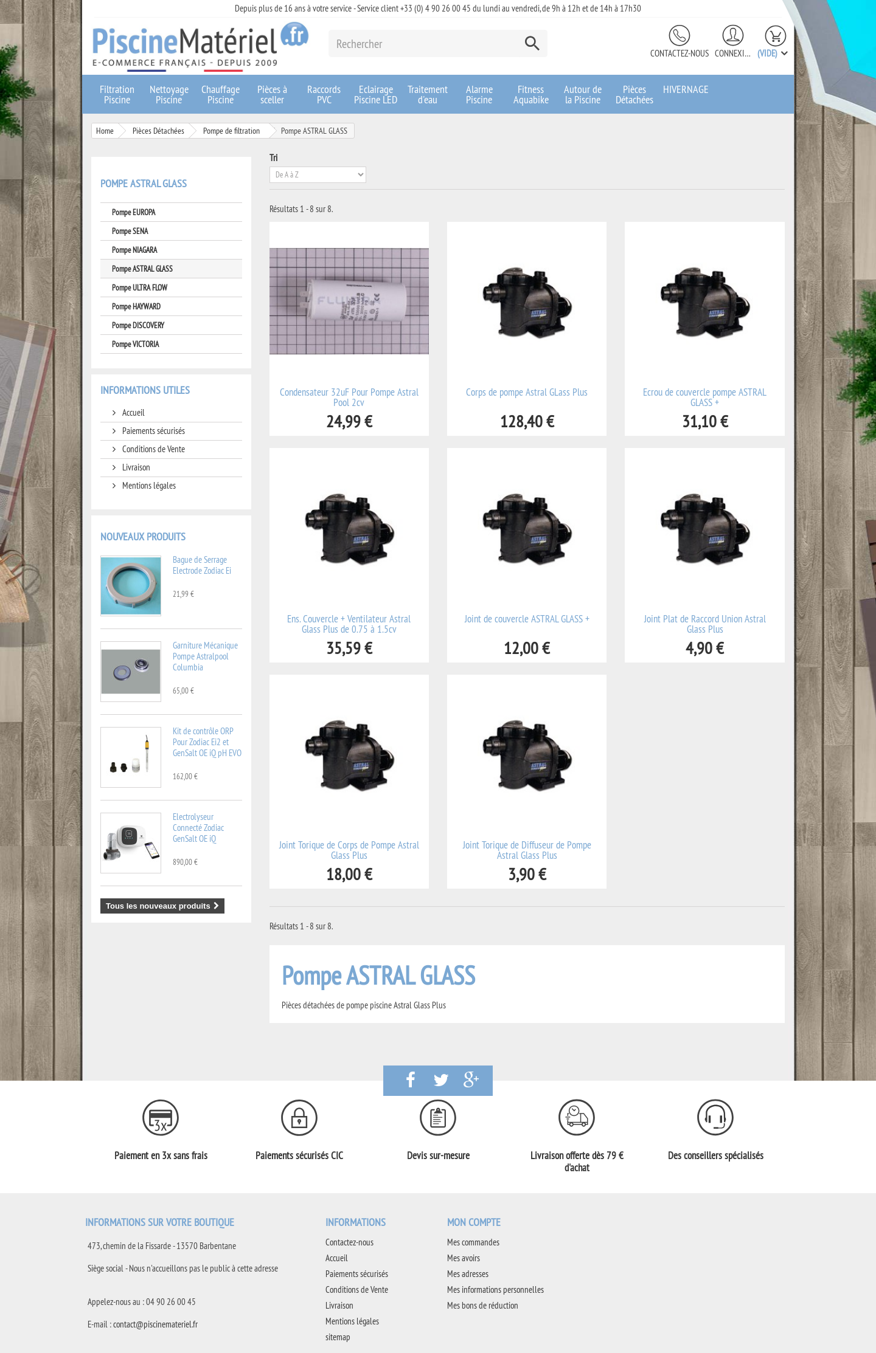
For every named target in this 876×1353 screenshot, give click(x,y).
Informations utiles (145, 390)
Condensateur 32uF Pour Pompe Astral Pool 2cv (349, 397)
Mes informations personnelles (495, 1289)
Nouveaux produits (143, 536)
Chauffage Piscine (220, 94)
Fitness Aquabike (531, 94)
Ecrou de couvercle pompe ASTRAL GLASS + (704, 397)
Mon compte (474, 1222)
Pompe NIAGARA (134, 250)
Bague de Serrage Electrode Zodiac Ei (202, 565)
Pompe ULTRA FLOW (139, 287)
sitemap (337, 1337)
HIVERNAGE (686, 89)
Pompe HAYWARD (136, 306)
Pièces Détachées (634, 94)
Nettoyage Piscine (169, 94)
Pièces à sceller (272, 94)
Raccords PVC (324, 94)
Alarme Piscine (479, 94)
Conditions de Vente (152, 449)
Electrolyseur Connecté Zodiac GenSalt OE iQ (198, 827)
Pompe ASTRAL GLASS (142, 269)
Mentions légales (148, 485)
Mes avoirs (463, 1258)
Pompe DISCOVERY (138, 325)
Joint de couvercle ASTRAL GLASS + (527, 619)
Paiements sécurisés (152, 430)
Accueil (132, 412)
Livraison (135, 467)
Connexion (733, 53)
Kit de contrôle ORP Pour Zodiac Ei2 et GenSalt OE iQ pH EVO (207, 742)
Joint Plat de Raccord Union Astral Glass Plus (705, 624)
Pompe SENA (130, 231)
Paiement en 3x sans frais (160, 1155)
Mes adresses (467, 1273)
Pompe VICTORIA (135, 344)
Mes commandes (473, 1242)
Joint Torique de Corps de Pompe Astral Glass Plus (349, 850)
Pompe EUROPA (133, 212)
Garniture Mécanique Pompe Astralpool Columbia (205, 656)
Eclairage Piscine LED (375, 94)
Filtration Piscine (117, 94)
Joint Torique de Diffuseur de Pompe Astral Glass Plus (527, 850)
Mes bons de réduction (482, 1305)
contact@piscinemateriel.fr (155, 1324)
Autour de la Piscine (583, 94)
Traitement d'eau (428, 94)
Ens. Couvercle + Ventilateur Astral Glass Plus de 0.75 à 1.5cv (349, 624)
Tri (273, 158)
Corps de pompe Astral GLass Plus (527, 392)
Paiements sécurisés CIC (299, 1155)
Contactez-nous (679, 53)
